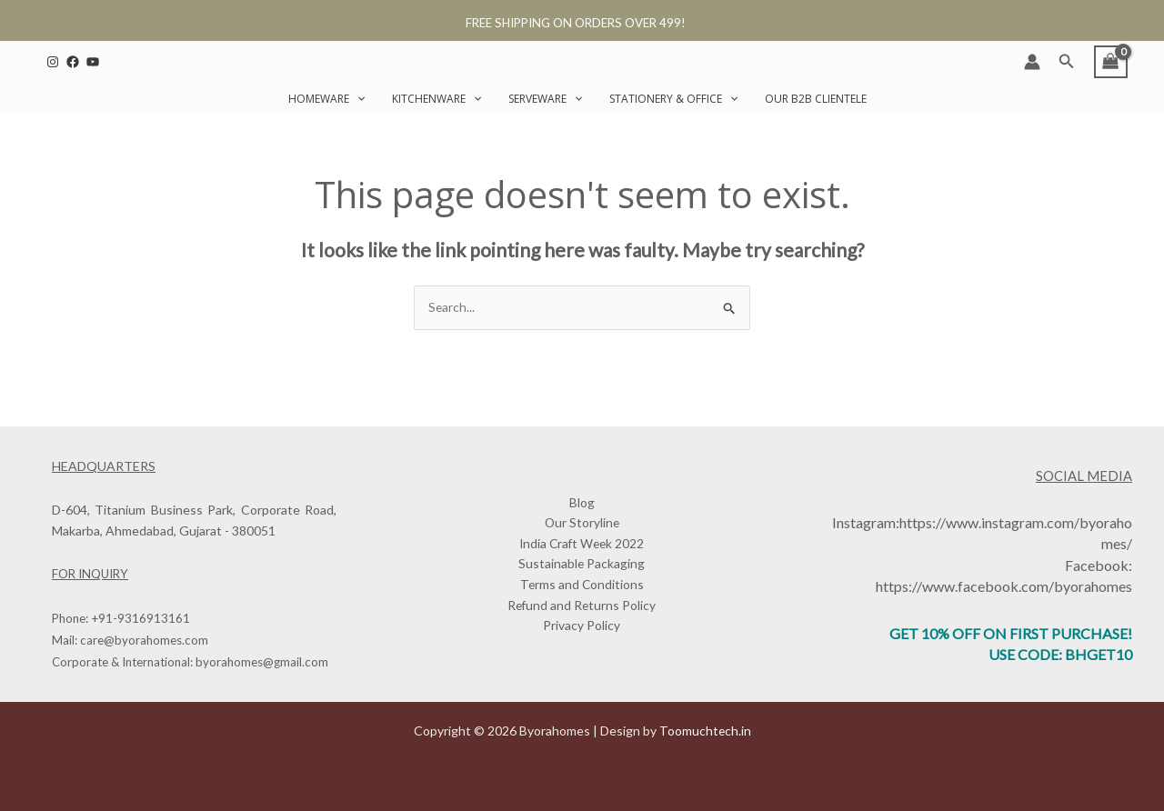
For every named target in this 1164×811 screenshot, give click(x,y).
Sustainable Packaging (582, 565)
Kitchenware (436, 98)
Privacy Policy (581, 628)
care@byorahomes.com (144, 641)
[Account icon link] (1032, 62)
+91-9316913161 (140, 619)
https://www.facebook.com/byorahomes (1004, 586)
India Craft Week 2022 (582, 544)
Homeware (326, 98)
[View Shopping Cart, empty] (1111, 61)
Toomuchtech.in (704, 730)
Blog (582, 501)
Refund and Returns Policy (582, 607)
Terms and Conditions (582, 586)
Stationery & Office (673, 98)
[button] (1067, 61)
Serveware (545, 98)
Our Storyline (582, 523)
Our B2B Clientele (816, 98)
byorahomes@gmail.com (262, 663)
